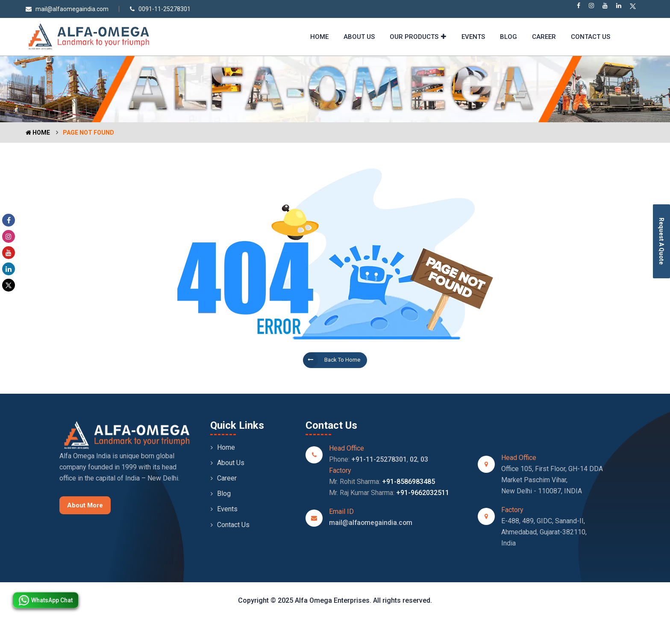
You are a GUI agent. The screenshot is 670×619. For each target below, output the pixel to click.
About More (85, 505)
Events (473, 37)
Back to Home (331, 360)
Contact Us (590, 37)
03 (424, 459)
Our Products (414, 37)
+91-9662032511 (422, 493)
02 (413, 459)
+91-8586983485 (408, 482)
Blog (508, 37)
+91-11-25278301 (379, 459)
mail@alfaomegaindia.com (67, 9)
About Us (359, 37)
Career (544, 37)
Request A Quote (661, 241)
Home (319, 37)
